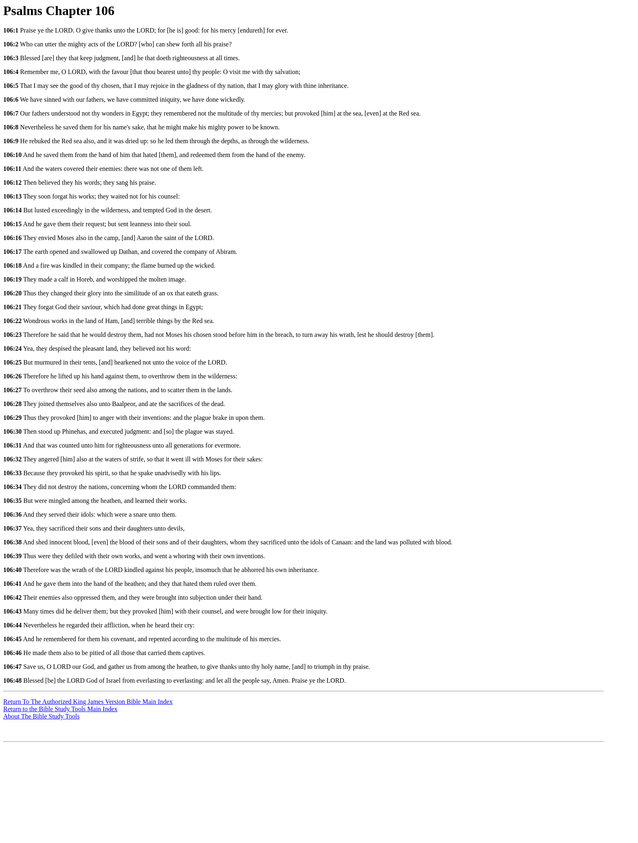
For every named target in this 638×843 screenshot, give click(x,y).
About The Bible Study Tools (41, 716)
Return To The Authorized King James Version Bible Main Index (88, 701)
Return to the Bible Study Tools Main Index (60, 708)
